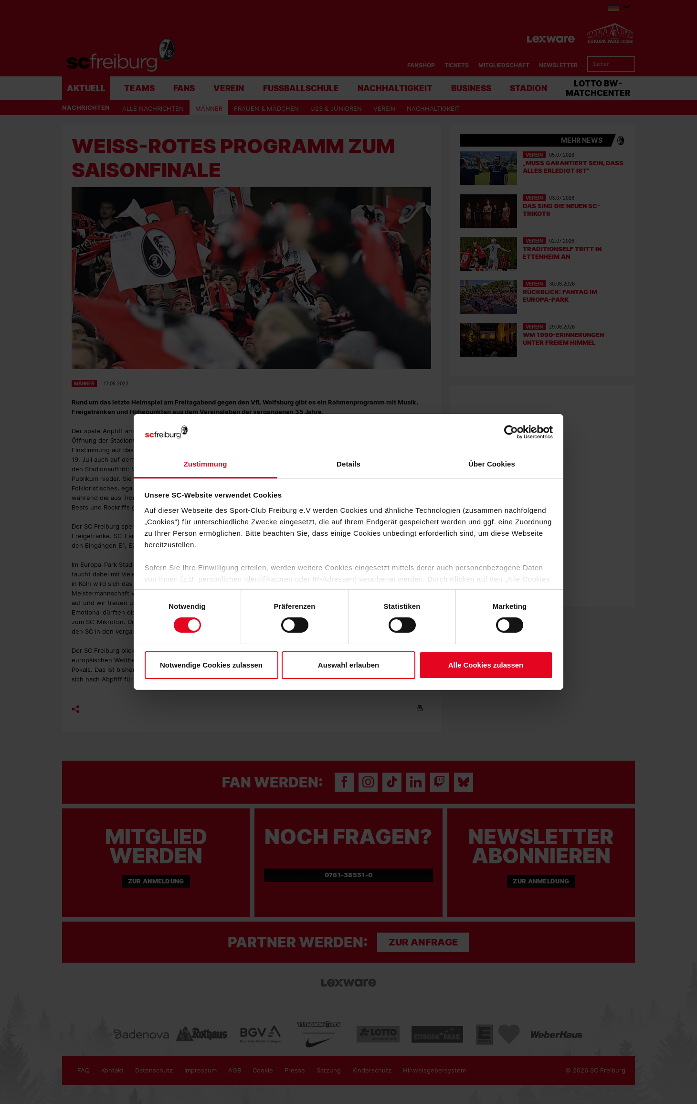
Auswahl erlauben (348, 665)
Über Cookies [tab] (491, 464)
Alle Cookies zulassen (486, 665)
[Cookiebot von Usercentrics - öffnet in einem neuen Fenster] (511, 432)
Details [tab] (348, 464)
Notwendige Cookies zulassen (211, 665)
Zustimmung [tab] (205, 464)
